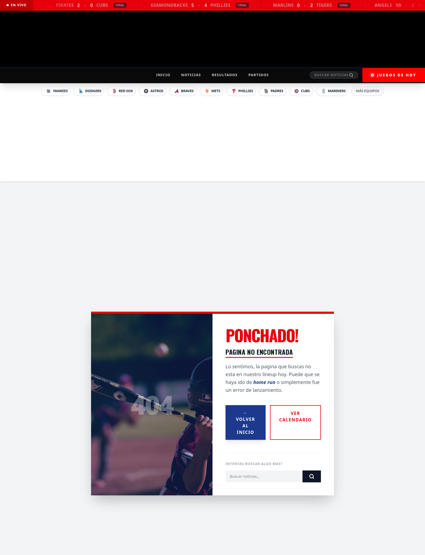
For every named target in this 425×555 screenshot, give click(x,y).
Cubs (302, 91)
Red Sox (122, 91)
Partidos (259, 74)
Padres (273, 91)
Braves (184, 91)
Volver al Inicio (245, 422)
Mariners (333, 91)
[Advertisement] (212, 137)
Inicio (163, 74)
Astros (153, 91)
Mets (212, 91)
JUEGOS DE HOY (393, 75)
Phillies (242, 91)
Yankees (57, 91)
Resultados (224, 74)
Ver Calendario (295, 416)
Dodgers (89, 91)
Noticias (191, 74)
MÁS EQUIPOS (367, 90)
